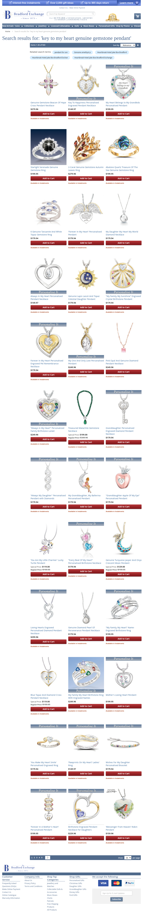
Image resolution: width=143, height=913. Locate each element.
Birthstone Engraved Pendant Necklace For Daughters (82, 828)
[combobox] (71, 14)
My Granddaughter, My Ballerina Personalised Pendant (84, 497)
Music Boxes (52, 895)
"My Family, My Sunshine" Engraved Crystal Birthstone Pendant (123, 297)
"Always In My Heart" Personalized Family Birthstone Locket (47, 429)
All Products (52, 910)
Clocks (49, 898)
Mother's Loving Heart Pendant (121, 695)
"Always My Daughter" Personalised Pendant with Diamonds (48, 497)
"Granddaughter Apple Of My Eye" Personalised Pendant (123, 497)
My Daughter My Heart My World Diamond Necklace (122, 233)
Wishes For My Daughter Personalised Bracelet (118, 764)
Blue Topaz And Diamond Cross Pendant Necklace (46, 696)
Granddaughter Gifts (77, 889)
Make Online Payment (77, 8)
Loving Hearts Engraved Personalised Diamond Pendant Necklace (46, 630)
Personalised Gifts (76, 880)
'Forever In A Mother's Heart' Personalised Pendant (45, 828)
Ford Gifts (73, 895)
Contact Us (63, 8)
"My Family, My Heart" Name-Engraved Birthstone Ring (120, 629)
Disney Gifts (74, 892)
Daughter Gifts (75, 886)
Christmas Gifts (75, 883)
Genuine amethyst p (82, 52)
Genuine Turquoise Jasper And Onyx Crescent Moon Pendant (124, 561)
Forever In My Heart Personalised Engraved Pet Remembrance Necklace (47, 363)
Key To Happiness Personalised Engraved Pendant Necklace (83, 104)
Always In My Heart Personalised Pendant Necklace (47, 297)
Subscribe (116, 899)
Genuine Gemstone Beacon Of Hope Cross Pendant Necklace (48, 104)
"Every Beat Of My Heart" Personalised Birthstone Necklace (84, 561)
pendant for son (61, 52)
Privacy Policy (30, 883)
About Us (28, 880)
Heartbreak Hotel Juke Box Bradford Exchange (93, 57)
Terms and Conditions (33, 886)
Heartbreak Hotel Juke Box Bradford (112, 52)
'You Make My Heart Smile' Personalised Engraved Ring (44, 764)
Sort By (116, 45)
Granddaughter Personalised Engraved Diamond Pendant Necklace (120, 431)
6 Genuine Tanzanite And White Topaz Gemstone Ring (46, 233)
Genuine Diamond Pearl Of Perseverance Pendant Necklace (84, 629)
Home (8, 31)
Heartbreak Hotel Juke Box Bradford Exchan (50, 57)
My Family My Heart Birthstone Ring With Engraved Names (86, 696)
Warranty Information (11, 898)
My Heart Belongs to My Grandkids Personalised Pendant (123, 104)
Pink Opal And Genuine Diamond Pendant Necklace (122, 362)
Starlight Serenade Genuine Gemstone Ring (44, 169)
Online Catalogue (9, 895)
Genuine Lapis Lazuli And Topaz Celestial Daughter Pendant (84, 297)
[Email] (116, 893)
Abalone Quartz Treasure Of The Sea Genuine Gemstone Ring (122, 169)
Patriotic (50, 901)
